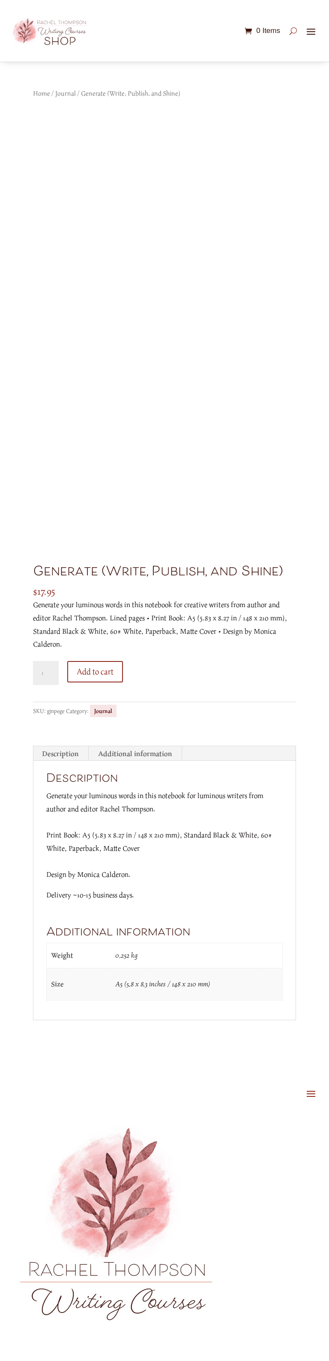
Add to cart (95, 671)
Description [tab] (60, 753)
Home (41, 93)
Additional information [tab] (135, 753)
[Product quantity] (46, 673)
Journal (65, 93)
